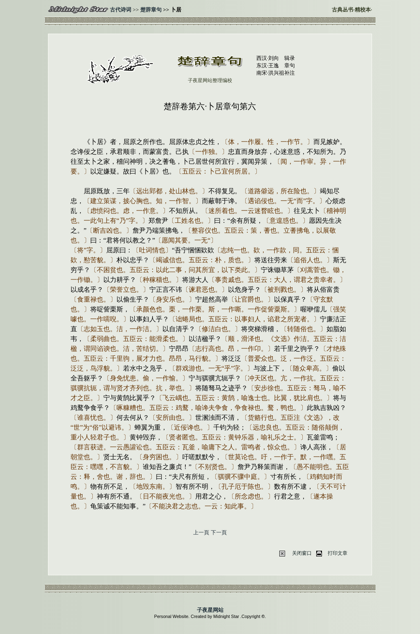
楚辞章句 (151, 10)
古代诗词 (120, 10)
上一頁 (201, 532)
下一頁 (219, 532)
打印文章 (337, 553)
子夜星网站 (210, 610)
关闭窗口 (302, 553)
